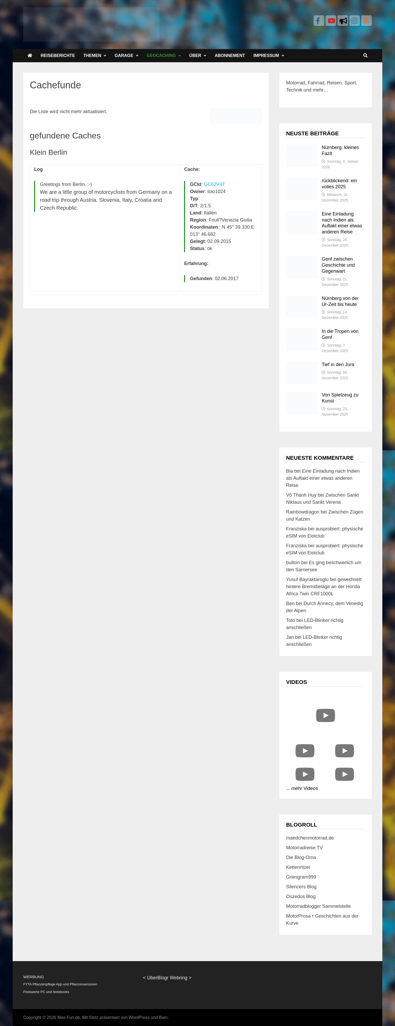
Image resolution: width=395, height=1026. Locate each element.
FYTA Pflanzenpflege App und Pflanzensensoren (60, 984)
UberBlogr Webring (167, 977)
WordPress (139, 1017)
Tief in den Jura (338, 364)
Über (195, 55)
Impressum (266, 55)
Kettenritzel (298, 867)
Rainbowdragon (302, 512)
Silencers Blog (301, 886)
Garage (124, 55)
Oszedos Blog (301, 896)
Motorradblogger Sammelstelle (318, 906)
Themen (92, 55)
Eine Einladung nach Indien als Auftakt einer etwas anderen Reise (323, 478)
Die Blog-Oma (301, 857)
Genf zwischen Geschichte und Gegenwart (338, 265)
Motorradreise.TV (304, 847)
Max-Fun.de (68, 1017)
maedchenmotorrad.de (310, 838)
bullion (293, 562)
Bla (289, 471)
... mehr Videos (302, 788)
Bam (163, 1017)
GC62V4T (214, 184)
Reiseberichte (58, 55)
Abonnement (230, 55)
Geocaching (161, 55)
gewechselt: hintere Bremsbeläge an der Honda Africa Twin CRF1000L (324, 586)
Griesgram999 (301, 877)
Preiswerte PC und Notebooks (46, 992)
